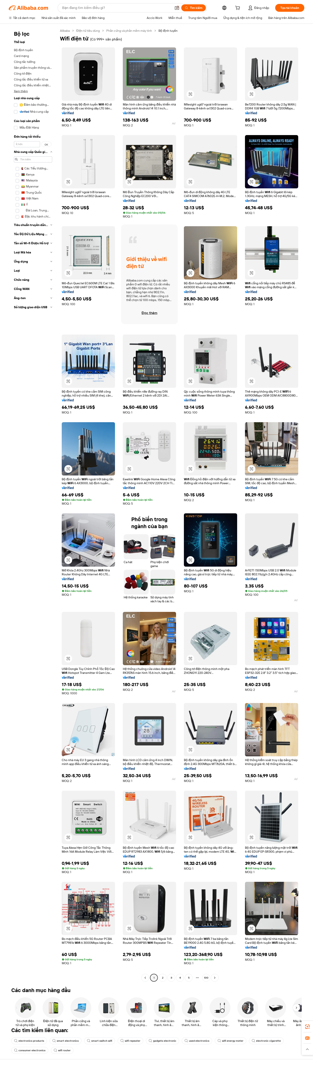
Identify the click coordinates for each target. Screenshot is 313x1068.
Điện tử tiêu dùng (88, 30)
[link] (307, 1026)
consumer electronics (29, 1050)
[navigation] (33, 504)
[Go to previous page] (145, 978)
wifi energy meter (230, 1041)
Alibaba (65, 30)
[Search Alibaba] (116, 7)
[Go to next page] (215, 978)
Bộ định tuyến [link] (168, 30)
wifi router (62, 1050)
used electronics (197, 1041)
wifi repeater (130, 1041)
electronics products (29, 1041)
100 (206, 977)
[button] (177, 7)
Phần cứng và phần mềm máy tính (129, 30)
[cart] (238, 8)
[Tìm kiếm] (193, 7)
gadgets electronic (162, 1041)
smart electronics (65, 1041)
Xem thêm (21, 91)
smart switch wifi (99, 1041)
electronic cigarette (266, 1041)
